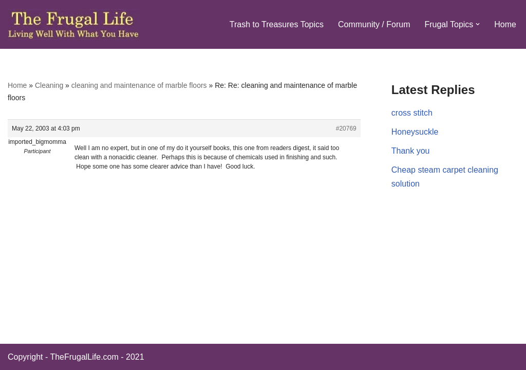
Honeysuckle (415, 131)
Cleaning (49, 85)
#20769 (346, 128)
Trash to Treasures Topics (277, 24)
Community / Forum (374, 24)
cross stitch (412, 112)
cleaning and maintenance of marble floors (139, 85)
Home (505, 24)
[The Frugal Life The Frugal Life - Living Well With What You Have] (74, 24)
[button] (478, 24)
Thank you (410, 150)
